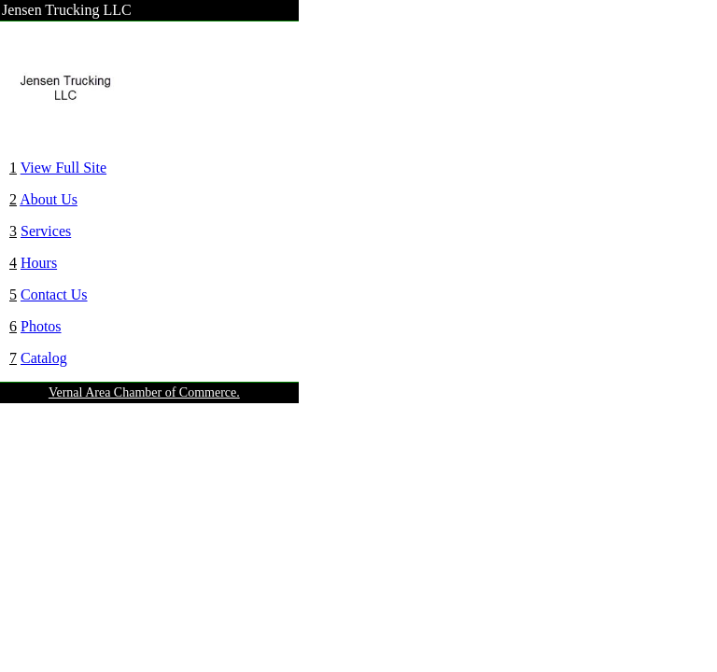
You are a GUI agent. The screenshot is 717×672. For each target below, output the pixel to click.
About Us (48, 199)
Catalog (44, 358)
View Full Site (63, 167)
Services (46, 231)
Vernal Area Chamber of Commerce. (144, 392)
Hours (39, 263)
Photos (41, 326)
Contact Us (54, 294)
